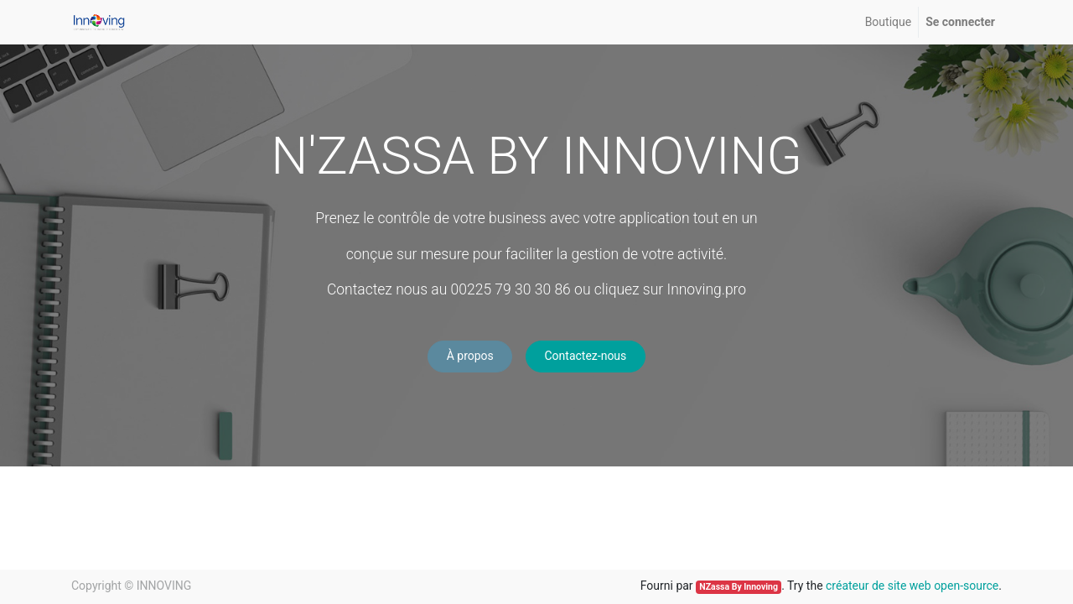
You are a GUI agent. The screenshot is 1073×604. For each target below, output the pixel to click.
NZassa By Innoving (738, 586)
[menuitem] (888, 22)
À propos (470, 355)
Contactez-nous (585, 355)
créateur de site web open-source (912, 585)
